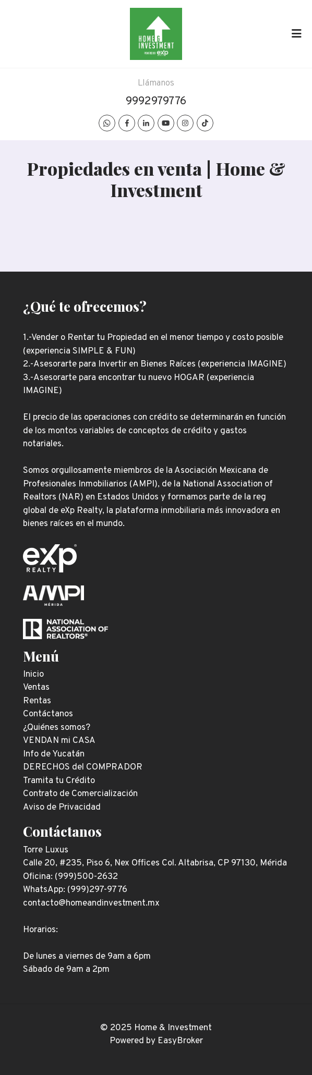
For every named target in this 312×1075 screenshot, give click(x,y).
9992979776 (156, 101)
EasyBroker (180, 1041)
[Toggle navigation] (296, 34)
